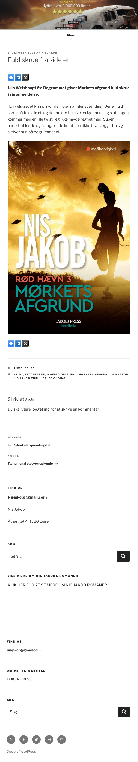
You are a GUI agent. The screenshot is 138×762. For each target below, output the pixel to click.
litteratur (35, 374)
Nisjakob (49, 52)
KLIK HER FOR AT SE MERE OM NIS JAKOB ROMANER (57, 585)
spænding (57, 378)
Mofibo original (62, 374)
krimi (18, 374)
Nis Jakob (120, 374)
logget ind (41, 409)
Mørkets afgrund (94, 374)
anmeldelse (24, 368)
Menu (69, 35)
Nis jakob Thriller (30, 378)
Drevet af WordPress (21, 751)
